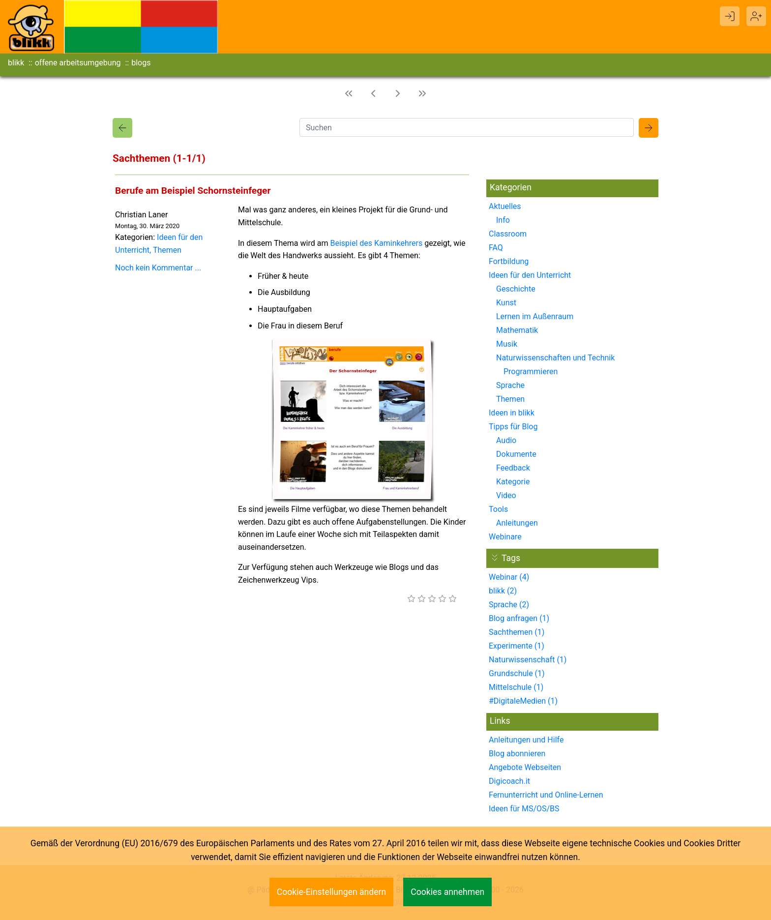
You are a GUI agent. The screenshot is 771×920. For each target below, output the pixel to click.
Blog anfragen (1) (519, 618)
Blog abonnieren (517, 753)
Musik (506, 344)
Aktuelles (505, 206)
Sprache (510, 385)
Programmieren (531, 371)
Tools (498, 509)
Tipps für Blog (513, 426)
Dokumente (516, 454)
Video (506, 495)
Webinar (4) (509, 577)
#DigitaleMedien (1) (523, 701)
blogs (140, 62)
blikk (16, 62)
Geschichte (515, 289)
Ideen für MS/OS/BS (524, 808)
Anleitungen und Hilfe (526, 739)
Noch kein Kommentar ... (158, 267)
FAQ (496, 247)
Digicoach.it (509, 781)
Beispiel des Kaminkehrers (376, 243)
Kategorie (513, 481)
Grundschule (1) (517, 673)
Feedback (513, 468)
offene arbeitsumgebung (78, 62)
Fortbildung (509, 261)
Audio (506, 440)
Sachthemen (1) (516, 632)
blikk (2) (503, 590)
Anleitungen (517, 523)
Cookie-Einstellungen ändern (331, 892)
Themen (167, 250)
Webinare (505, 536)
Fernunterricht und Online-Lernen (546, 795)
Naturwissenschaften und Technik (555, 357)
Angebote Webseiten (525, 767)
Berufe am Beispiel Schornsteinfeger (193, 190)
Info (503, 220)
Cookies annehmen (447, 892)
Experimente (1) (516, 646)
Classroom (508, 233)
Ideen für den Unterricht (530, 275)
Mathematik (517, 330)
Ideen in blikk (511, 412)
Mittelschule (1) (516, 687)
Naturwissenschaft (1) (527, 659)
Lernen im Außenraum (534, 316)
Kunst (506, 302)
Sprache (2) (509, 604)
